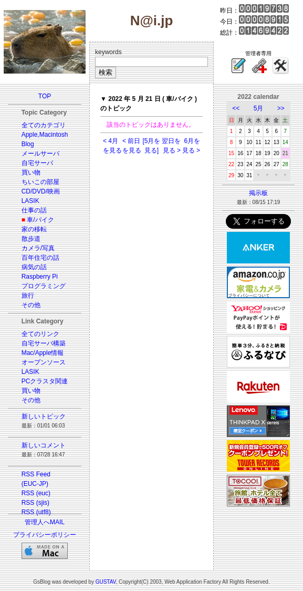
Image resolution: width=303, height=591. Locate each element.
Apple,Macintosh (45, 134)
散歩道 (31, 238)
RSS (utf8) (36, 512)
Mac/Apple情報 (43, 352)
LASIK (30, 201)
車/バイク (40, 219)
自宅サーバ (37, 163)
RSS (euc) (36, 493)
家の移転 (34, 229)
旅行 (28, 295)
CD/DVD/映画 (41, 191)
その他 (31, 305)
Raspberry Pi (40, 276)
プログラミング (44, 286)
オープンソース (44, 362)
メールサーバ (40, 153)
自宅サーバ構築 (44, 343)
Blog (28, 144)
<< (235, 108)
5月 (259, 108)
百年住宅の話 (40, 257)
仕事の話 (34, 210)
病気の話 (34, 267)
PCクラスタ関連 (45, 381)
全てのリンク (40, 334)
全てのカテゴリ (44, 125)
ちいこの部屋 (40, 182)
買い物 (31, 172)
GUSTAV (106, 582)
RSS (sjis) (35, 502)
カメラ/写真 (38, 248)
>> (281, 108)
